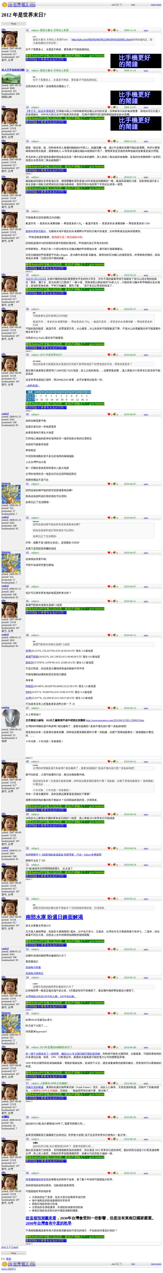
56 (27, 1047)
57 (27, 1083)
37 (27, 274)
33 (27, 107)
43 (27, 552)
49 (27, 814)
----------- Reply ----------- (14, 23)
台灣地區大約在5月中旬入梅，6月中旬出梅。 (51, 996)
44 (27, 586)
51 (27, 864)
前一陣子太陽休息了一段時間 (42, 1053)
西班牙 (29, 662)
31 (27, 30)
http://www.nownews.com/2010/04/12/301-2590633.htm (115, 720)
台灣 (17, 5)
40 (27, 414)
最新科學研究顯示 (36, 231)
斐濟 (28, 650)
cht (10, 5)
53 (27, 949)
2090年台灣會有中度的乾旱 (48, 1223)
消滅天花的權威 (34, 1087)
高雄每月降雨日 (34, 973)
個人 (25, 5)
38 (27, 308)
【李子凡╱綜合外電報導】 (41, 111)
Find (133, 5)
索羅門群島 (32, 656)
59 (27, 1138)
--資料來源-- (33, 385)
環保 (8, 1259)
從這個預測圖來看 (41, 1218)
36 (27, 210)
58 (27, 1117)
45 (27, 600)
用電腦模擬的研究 (36, 1179)
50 (27, 848)
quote (146, 30)
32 (27, 70)
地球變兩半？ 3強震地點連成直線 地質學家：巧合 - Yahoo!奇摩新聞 (63, 854)
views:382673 (8, 1269)
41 (27, 483)
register (158, 5)
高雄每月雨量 (33, 967)
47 (27, 707)
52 (27, 898)
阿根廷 (29, 686)
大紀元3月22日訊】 (36, 279)
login (153, 5)
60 (27, 1172)
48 (27, 761)
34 (27, 141)
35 (27, 176)
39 (27, 354)
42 (27, 517)
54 (27, 977)
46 (27, 634)
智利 (28, 692)
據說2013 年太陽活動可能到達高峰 (80, 1053)
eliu (32, 5)
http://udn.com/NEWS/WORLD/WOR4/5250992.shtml (101, 39)
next (15, 1247)
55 (27, 1013)
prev (3, 1247)
